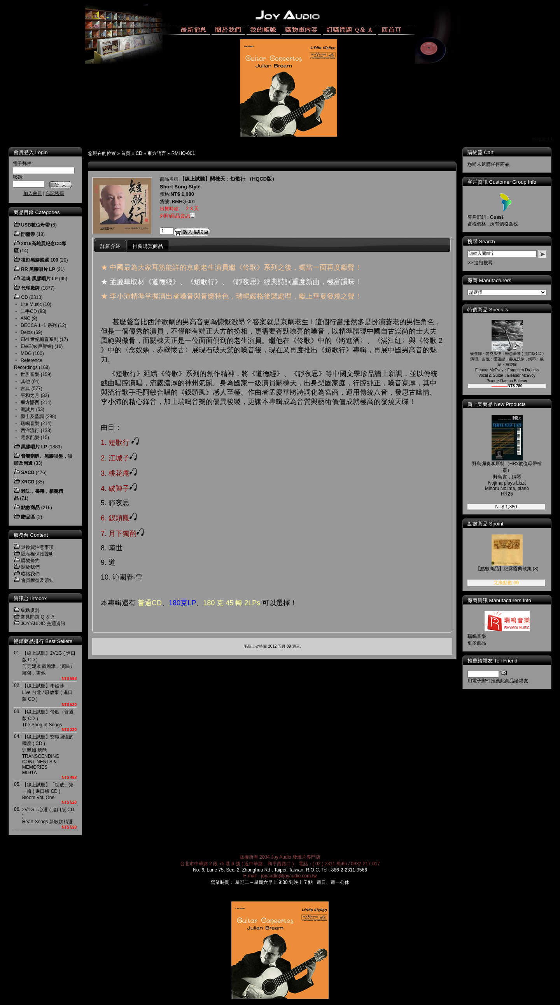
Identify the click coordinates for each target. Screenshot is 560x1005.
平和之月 (30, 395)
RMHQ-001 (183, 153)
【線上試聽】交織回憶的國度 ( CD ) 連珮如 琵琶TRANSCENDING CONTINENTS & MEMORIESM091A (48, 754)
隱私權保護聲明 (37, 554)
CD (139, 153)
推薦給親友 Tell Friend (492, 661)
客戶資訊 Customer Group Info (501, 182)
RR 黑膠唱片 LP (38, 269)
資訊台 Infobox (30, 598)
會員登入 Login (30, 152)
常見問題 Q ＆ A (37, 617)
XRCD (27, 482)
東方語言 (156, 153)
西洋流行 (30, 430)
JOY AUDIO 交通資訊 (43, 623)
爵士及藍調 (32, 416)
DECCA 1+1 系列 (38, 325)
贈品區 (28, 517)
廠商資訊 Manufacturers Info (499, 600)
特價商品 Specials (487, 310)
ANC (25, 318)
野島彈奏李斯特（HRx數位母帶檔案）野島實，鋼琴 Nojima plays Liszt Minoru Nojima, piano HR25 (507, 479)
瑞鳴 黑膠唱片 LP (39, 278)
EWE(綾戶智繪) (37, 346)
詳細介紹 (110, 246)
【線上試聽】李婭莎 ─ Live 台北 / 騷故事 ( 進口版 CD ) (47, 692)
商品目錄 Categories (37, 212)
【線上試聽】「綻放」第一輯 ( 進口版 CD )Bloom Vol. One (48, 791)
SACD (27, 472)
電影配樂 (30, 437)
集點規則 (30, 610)
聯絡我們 (30, 573)
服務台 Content (31, 535)
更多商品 (476, 643)
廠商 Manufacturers (489, 280)
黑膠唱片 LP (34, 447)
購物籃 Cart (480, 152)
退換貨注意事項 (37, 547)
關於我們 (30, 567)
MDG (26, 353)
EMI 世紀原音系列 (39, 339)
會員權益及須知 (37, 580)
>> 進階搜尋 (480, 262)
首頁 (125, 153)
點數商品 (30, 507)
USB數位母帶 (35, 225)
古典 (25, 388)
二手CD (29, 311)
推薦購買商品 (148, 246)
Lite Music (31, 304)
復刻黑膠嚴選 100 (39, 260)
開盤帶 (28, 234)
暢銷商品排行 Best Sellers (43, 641)
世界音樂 (30, 374)
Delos (27, 332)
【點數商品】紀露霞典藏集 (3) (507, 568)
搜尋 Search (481, 241)
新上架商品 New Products (496, 404)
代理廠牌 (30, 288)
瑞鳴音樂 (30, 423)
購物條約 (30, 560)
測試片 (28, 409)
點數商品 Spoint (485, 524)
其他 (25, 381)
